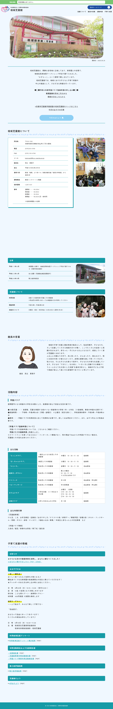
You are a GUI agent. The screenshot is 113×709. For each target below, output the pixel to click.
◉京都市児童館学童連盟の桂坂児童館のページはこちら (56, 106)
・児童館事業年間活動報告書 (19, 656)
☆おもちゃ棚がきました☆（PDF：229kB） (25, 561)
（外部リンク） (24, 432)
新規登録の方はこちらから (56, 93)
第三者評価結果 (15, 671)
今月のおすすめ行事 (56, 110)
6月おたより (14, 683)
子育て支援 (108, 12)
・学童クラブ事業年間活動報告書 (21, 658)
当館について (81, 12)
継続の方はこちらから (56, 97)
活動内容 (100, 12)
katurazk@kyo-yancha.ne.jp (34, 158)
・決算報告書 (13, 653)
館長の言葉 (91, 12)
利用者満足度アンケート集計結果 (22, 640)
